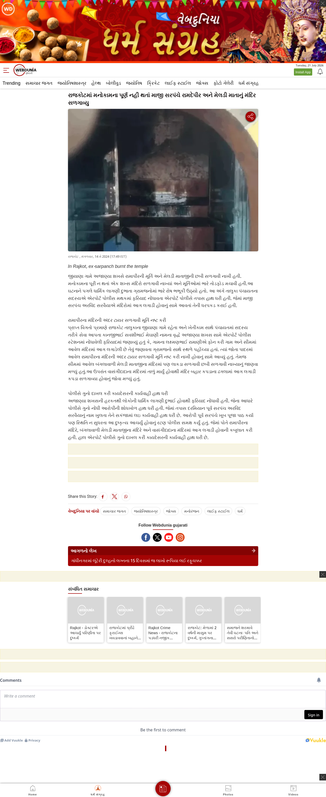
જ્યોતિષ (134, 83)
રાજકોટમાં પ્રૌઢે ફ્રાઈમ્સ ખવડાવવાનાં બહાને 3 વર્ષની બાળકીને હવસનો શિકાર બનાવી (125, 632)
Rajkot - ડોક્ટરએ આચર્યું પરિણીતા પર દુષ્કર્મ (85, 632)
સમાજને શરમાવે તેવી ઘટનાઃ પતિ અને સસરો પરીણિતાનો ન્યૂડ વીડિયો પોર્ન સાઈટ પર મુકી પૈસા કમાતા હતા (242, 632)
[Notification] (319, 71)
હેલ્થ (96, 83)
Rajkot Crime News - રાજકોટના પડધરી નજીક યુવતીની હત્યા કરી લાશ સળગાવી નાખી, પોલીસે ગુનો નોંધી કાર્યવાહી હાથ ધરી (164, 632)
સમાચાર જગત (38, 83)
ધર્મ (240, 511)
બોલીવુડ (113, 83)
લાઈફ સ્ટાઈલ (178, 83)
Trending (11, 83)
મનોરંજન (191, 511)
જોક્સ (202, 83)
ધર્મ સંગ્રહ (249, 83)
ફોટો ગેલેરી (223, 83)
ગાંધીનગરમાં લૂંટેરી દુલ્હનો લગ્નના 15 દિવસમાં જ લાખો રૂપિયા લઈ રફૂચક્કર (136, 560)
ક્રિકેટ (153, 83)
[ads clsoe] (322, 777)
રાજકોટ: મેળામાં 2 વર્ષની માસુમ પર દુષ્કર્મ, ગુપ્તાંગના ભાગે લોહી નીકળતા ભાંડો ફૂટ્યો (203, 632)
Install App (303, 72)
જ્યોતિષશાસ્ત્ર (72, 83)
